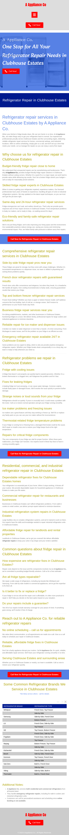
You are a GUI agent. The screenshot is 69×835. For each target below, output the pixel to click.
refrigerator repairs (9, 541)
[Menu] (34, 15)
